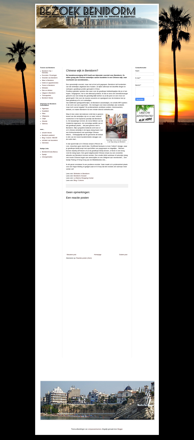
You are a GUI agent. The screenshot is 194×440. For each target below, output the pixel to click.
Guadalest (45, 111)
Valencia (45, 124)
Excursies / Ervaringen (49, 75)
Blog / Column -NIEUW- (50, 138)
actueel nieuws (47, 133)
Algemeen (45, 108)
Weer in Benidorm (48, 80)
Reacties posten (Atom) (84, 258)
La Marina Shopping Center (84, 178)
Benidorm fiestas (47, 98)
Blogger (119, 429)
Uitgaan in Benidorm (48, 93)
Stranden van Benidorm (50, 78)
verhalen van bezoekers (50, 140)
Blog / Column (79, 180)
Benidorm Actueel (80, 176)
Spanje (44, 154)
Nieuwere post (71, 254)
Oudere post (123, 254)
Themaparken (46, 95)
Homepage (97, 254)
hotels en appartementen (50, 83)
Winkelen (45, 88)
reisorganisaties (47, 157)
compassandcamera (94, 429)
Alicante (44, 121)
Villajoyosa (45, 116)
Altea (43, 113)
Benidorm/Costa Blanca (50, 152)
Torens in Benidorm (48, 85)
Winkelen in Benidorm (81, 173)
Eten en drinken (47, 90)
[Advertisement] (97, 46)
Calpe (44, 118)
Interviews (45, 143)
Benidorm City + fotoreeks (47, 72)
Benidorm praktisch (48, 135)
